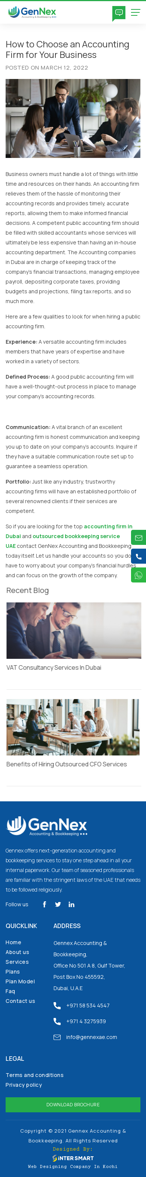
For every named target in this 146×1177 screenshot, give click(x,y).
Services (17, 961)
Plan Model (20, 981)
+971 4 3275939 (80, 1021)
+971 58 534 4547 (82, 1005)
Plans (13, 971)
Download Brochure (73, 1104)
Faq (10, 991)
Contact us (20, 1000)
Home (13, 942)
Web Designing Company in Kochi (73, 1167)
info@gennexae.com (85, 1037)
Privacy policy (24, 1084)
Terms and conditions (35, 1074)
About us (17, 952)
